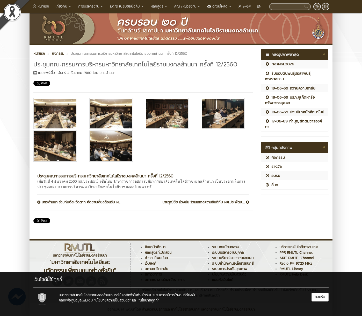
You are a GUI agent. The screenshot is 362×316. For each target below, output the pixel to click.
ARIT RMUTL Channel (296, 258)
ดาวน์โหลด (219, 6)
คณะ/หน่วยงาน (187, 6)
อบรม (272, 175)
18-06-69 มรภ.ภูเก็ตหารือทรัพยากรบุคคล (290, 100)
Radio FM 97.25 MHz (295, 263)
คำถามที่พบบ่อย (156, 258)
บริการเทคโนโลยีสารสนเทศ (298, 247)
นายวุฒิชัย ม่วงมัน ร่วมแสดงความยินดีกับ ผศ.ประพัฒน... (205, 202)
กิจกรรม (275, 157)
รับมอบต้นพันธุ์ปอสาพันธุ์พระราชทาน (287, 76)
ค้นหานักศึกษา (155, 247)
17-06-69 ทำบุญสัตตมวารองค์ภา (293, 123)
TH (317, 6)
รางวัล (273, 166)
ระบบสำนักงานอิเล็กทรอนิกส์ (233, 263)
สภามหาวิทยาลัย (156, 269)
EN (259, 6)
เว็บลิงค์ (150, 263)
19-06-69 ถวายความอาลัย (290, 88)
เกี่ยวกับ (63, 6)
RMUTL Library (291, 269)
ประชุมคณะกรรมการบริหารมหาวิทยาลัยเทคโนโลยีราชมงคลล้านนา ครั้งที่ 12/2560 (105, 176)
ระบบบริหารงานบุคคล (228, 252)
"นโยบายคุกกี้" (149, 300)
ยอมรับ (320, 297)
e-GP (244, 6)
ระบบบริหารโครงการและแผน (233, 258)
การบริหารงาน (91, 6)
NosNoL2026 (279, 64)
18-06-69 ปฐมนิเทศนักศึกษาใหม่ (294, 112)
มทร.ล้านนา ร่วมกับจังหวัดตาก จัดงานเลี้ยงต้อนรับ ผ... (78, 202)
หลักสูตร (159, 6)
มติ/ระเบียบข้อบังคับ (127, 6)
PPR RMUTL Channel (296, 252)
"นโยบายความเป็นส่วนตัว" (112, 300)
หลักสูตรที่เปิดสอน (158, 252)
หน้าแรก (41, 6)
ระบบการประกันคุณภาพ (229, 269)
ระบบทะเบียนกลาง (225, 247)
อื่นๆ (271, 185)
